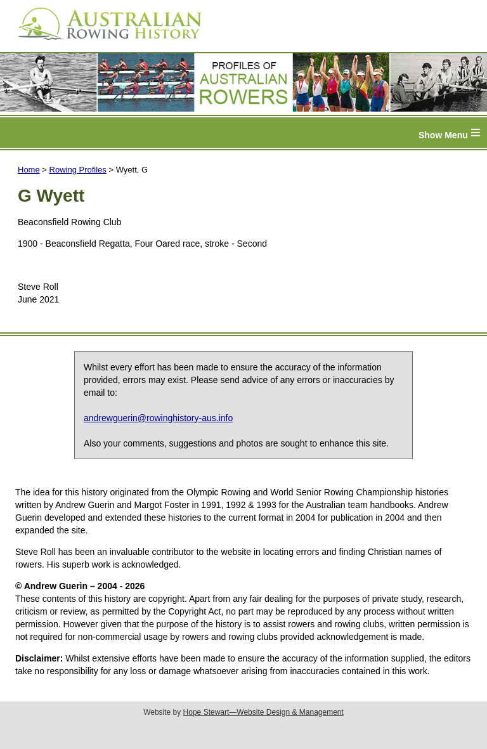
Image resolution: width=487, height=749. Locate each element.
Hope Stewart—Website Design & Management (263, 712)
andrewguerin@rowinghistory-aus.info (158, 418)
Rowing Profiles (78, 169)
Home (29, 169)
